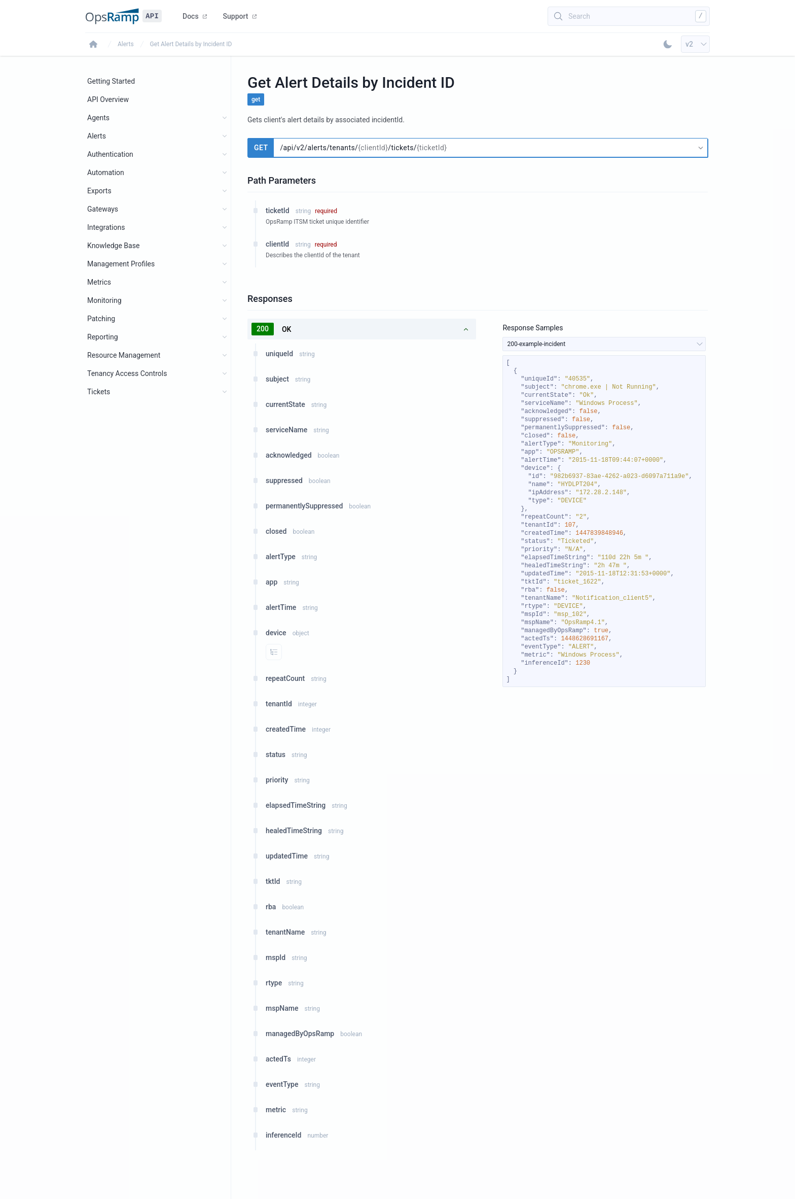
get (255, 99)
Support (240, 16)
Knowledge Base (113, 246)
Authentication (110, 154)
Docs (195, 16)
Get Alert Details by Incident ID (191, 44)
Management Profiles (121, 264)
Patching (101, 319)
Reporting (102, 337)
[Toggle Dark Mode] (668, 44)
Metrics (99, 282)
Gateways (102, 209)
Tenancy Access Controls (127, 373)
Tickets (98, 392)
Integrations (106, 227)
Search (579, 16)
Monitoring (104, 300)
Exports (99, 191)
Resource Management (123, 355)
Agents (98, 118)
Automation (105, 172)
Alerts (126, 44)
